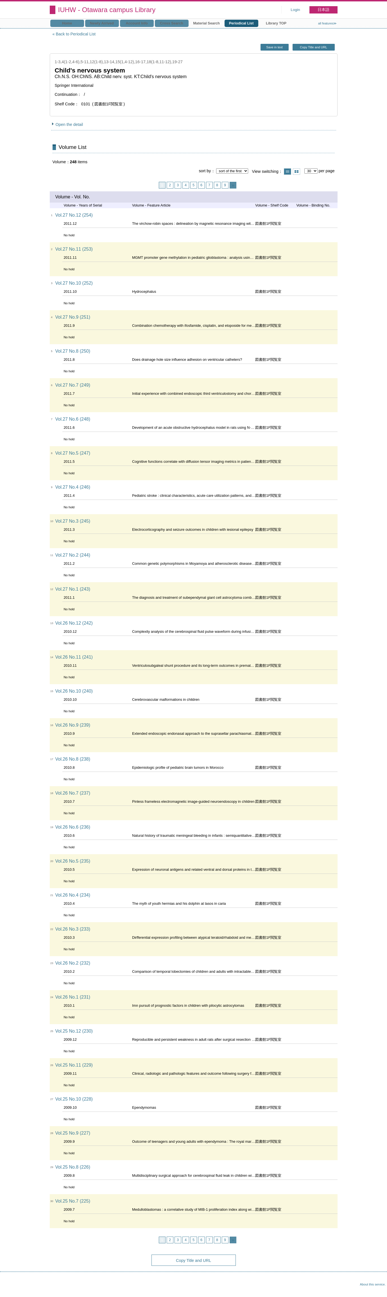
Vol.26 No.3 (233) (72, 929)
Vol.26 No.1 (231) (72, 997)
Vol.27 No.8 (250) (72, 351)
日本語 (323, 10)
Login (295, 10)
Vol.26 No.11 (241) (74, 657)
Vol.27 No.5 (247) (72, 453)
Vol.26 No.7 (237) (72, 793)
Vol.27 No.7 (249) (72, 385)
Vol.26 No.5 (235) (72, 861)
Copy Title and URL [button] (313, 47)
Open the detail (69, 124)
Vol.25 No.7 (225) (72, 1201)
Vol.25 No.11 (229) (74, 1065)
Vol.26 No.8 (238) (72, 759)
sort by (205, 171)
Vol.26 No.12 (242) (74, 623)
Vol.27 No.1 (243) (72, 589)
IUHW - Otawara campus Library (107, 9)
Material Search (206, 23)
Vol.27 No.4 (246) (72, 487)
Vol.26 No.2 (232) (72, 963)
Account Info (137, 23)
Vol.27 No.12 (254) (74, 215)
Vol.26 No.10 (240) (74, 691)
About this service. (373, 1284)
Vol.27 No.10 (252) (74, 283)
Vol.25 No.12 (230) (74, 1031)
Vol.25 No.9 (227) (72, 1133)
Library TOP (276, 23)
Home (67, 23)
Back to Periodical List (76, 34)
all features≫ (327, 23)
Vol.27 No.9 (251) (72, 317)
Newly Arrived (102, 23)
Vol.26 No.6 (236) (72, 827)
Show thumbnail (296, 171)
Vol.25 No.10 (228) (74, 1099)
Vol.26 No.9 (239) (72, 725)
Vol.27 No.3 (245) (72, 521)
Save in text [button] (274, 47)
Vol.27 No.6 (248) (72, 419)
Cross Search (171, 23)
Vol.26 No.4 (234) (72, 895)
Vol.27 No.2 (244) (72, 555)
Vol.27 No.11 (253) (74, 249)
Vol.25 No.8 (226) (72, 1167)
